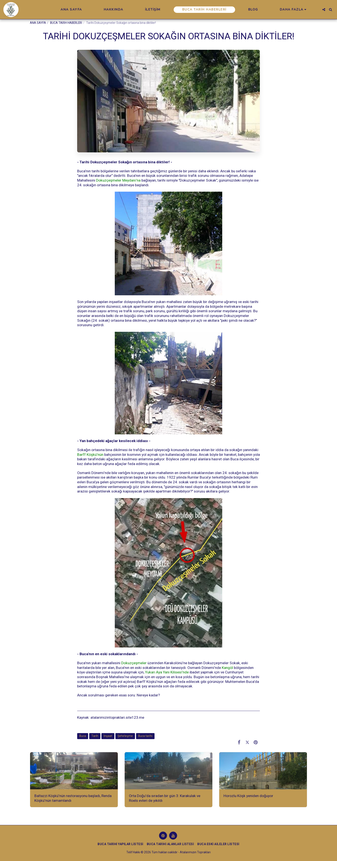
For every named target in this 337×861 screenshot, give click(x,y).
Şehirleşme (125, 736)
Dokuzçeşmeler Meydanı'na (118, 180)
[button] (324, 9)
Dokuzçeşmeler (134, 663)
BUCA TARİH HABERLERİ (66, 22)
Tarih (94, 736)
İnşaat (108, 736)
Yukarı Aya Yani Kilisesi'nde (167, 672)
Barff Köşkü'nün (90, 454)
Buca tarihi (145, 736)
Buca (82, 736)
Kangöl (227, 667)
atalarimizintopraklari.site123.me (117, 717)
